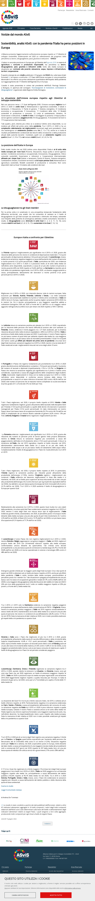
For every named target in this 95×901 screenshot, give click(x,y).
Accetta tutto (56, 895)
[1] (9, 77)
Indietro (47, 824)
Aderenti (5, 871)
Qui (5, 888)
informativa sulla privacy (72, 888)
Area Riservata (81, 10)
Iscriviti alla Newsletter (56, 871)
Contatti (91, 10)
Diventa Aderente (31, 871)
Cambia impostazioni (20, 895)
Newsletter (70, 10)
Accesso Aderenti (77, 871)
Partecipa (61, 10)
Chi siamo (5, 867)
